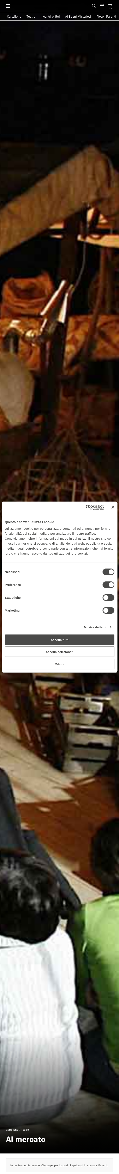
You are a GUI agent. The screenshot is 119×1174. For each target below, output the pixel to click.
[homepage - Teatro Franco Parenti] (50, 6)
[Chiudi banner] (112, 507)
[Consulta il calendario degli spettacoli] (102, 6)
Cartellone (14, 16)
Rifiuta (59, 664)
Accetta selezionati (59, 652)
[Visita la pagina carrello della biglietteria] (110, 6)
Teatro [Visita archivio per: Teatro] (25, 1130)
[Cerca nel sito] (93, 6)
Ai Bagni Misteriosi (78, 16)
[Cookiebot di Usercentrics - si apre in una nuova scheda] (85, 507)
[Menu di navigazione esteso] (8, 6)
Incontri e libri (50, 16)
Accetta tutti (59, 639)
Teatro (30, 16)
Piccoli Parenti (106, 16)
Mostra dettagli (95, 627)
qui (51, 1165)
